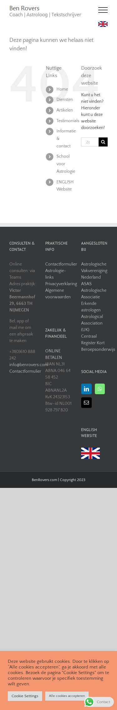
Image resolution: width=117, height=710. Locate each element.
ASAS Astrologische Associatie (93, 290)
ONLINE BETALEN (53, 354)
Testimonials (67, 120)
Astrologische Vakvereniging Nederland (94, 271)
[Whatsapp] (100, 389)
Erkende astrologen (91, 307)
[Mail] (86, 402)
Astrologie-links (55, 274)
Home (62, 89)
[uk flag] (103, 23)
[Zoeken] (103, 141)
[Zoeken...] (90, 141)
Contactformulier (22, 371)
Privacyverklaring (58, 283)
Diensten (64, 99)
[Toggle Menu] (103, 10)
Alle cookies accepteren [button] (67, 696)
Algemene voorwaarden (58, 294)
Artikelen (64, 110)
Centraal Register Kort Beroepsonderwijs (94, 343)
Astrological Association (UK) (92, 323)
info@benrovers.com (22, 364)
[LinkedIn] (86, 389)
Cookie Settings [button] (25, 696)
